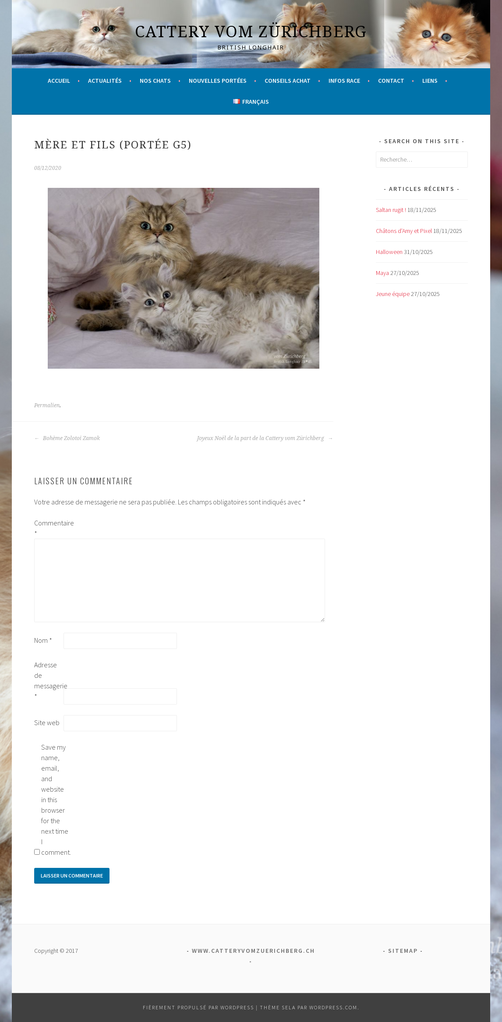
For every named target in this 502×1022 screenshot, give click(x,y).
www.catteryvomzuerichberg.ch (253, 951)
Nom (43, 640)
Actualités (105, 81)
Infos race (344, 81)
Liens (430, 81)
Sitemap (403, 951)
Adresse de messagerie (48, 680)
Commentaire (48, 528)
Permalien (47, 405)
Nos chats (155, 81)
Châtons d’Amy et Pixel (404, 231)
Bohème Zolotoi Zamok (67, 438)
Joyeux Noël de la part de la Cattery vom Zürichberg (265, 438)
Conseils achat (288, 81)
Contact (391, 81)
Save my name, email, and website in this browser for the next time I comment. (55, 799)
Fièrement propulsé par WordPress (198, 1007)
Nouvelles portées (218, 81)
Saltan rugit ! (391, 210)
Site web (47, 722)
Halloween (389, 252)
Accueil (59, 81)
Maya (382, 273)
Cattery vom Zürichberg (251, 31)
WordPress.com (333, 1007)
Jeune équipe (393, 294)
